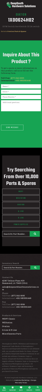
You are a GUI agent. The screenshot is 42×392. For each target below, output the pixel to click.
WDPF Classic (8, 319)
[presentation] (18, 116)
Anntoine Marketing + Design (25, 380)
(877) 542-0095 (17, 78)
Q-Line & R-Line (9, 330)
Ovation (6, 326)
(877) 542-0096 (18, 304)
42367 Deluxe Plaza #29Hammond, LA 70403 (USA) (14, 281)
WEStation (7, 322)
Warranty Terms (21, 382)
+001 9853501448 (23, 80)
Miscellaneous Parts (11, 334)
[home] (21, 5)
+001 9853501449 (23, 307)
